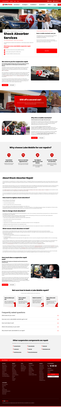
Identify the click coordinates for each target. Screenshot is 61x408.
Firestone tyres (23, 370)
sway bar (10, 75)
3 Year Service (4, 370)
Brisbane (31, 189)
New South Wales (31, 366)
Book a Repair (14, 366)
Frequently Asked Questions (6, 392)
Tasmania (30, 373)
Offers (49, 4)
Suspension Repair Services (12, 361)
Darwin (36, 189)
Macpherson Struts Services (36, 361)
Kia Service (40, 372)
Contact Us (56, 1)
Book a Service (4, 366)
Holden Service (41, 366)
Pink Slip (3, 373)
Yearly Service (4, 369)
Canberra (39, 189)
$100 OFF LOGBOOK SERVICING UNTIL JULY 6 (30, 7)
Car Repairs (24, 4)
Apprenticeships (4, 391)
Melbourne (28, 189)
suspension (39, 243)
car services (20, 189)
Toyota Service (41, 376)
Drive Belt (13, 377)
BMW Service (41, 373)
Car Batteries (33, 4)
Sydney (24, 189)
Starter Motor (14, 372)
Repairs (8, 31)
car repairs (15, 189)
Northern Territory (31, 374)
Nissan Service (41, 377)
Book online (5, 85)
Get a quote (12, 85)
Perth (34, 189)
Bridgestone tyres (23, 369)
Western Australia (31, 372)
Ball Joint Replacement (27, 361)
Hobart (43, 189)
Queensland (30, 369)
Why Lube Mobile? (6, 1)
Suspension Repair (13, 31)
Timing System (14, 373)
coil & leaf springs (10, 243)
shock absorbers (6, 75)
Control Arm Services (20, 361)
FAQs (18, 1)
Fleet (15, 1)
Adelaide (47, 189)
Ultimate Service (4, 374)
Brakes (13, 369)
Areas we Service (50, 371)
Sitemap (48, 373)
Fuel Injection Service (5, 376)
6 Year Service (4, 372)
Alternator (13, 370)
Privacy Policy (4, 395)
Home (5, 31)
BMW (2, 70)
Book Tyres (22, 366)
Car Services (16, 4)
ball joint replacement (38, 245)
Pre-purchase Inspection (5, 377)
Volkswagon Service (42, 381)
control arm (24, 247)
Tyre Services (42, 4)
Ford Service (41, 370)
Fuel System (14, 380)
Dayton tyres (23, 372)
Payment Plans (4, 393)
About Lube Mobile (5, 385)
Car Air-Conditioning (15, 376)
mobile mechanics (7, 189)
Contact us (49, 369)
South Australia (31, 370)
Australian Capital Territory (33, 376)
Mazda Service (41, 374)
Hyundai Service (41, 369)
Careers (11, 1)
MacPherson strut (38, 246)
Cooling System (14, 374)
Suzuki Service (41, 380)
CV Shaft (13, 381)
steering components (20, 75)
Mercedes (6, 70)
